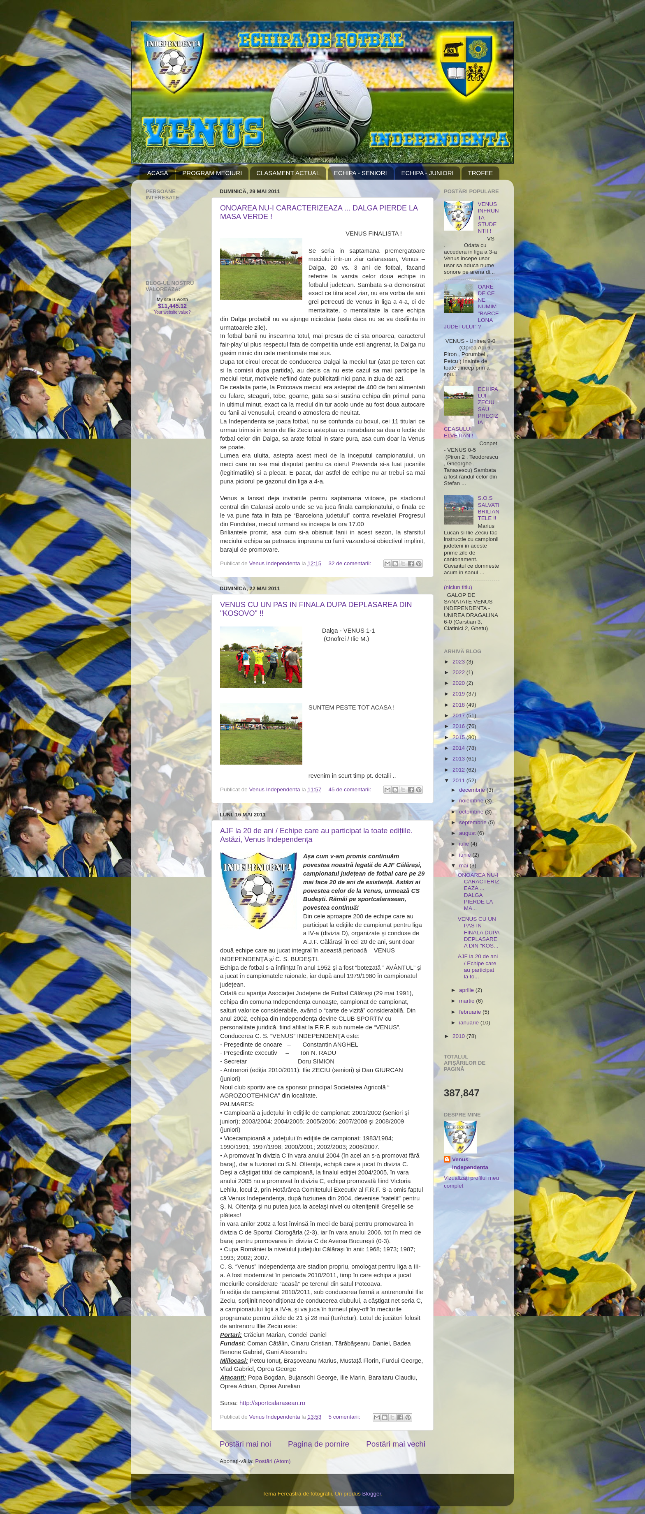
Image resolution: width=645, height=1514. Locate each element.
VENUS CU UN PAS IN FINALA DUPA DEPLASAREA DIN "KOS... (478, 932)
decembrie (473, 790)
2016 (459, 726)
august (468, 833)
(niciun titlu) (458, 587)
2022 (459, 672)
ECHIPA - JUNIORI (427, 172)
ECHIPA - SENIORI (360, 172)
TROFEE (480, 172)
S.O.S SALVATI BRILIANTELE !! (488, 508)
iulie (465, 844)
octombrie (472, 812)
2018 (459, 705)
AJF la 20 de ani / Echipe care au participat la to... (478, 966)
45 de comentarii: (351, 789)
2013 (459, 759)
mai (464, 865)
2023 (459, 662)
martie (467, 1001)
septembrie (473, 822)
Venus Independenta (470, 1163)
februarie (471, 1012)
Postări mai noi (245, 1444)
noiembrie (472, 800)
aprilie (467, 990)
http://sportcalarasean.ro (272, 1403)
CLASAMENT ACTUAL (288, 172)
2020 (459, 683)
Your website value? (172, 312)
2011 (459, 780)
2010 (459, 1036)
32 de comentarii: (351, 563)
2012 (459, 770)
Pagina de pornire (318, 1444)
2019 (459, 694)
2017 (459, 715)
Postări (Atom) (272, 1461)
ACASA (157, 172)
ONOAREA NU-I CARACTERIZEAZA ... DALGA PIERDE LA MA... (478, 891)
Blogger (371, 1494)
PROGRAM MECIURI (212, 172)
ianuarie (469, 1022)
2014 (459, 748)
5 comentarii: (345, 1417)
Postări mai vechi (395, 1444)
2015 (459, 737)
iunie (465, 855)
